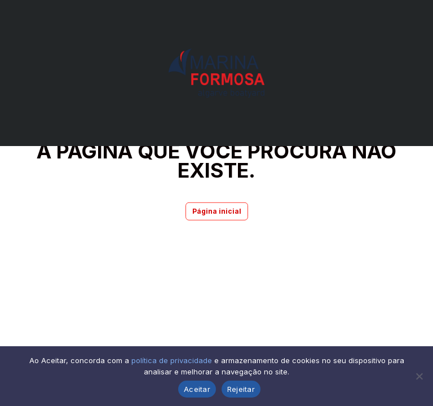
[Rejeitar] (419, 376)
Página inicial (216, 211)
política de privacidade (171, 360)
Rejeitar (241, 389)
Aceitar (197, 389)
